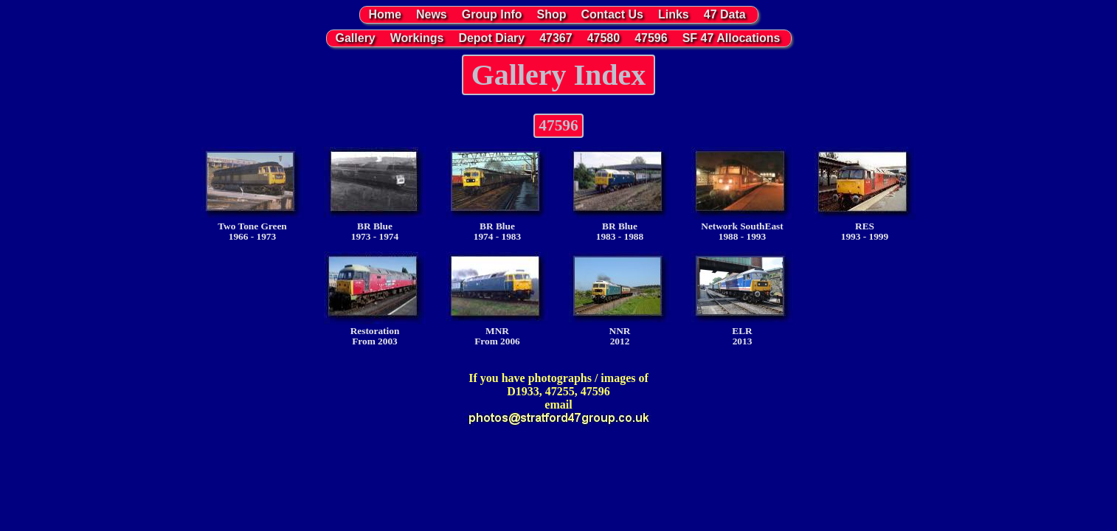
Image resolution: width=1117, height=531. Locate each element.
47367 (556, 38)
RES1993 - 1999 (865, 194)
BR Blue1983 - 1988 (620, 194)
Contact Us (612, 14)
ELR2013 (742, 299)
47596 (651, 38)
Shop (552, 14)
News (431, 14)
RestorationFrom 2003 (375, 299)
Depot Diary (491, 38)
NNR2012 (620, 299)
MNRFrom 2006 (497, 299)
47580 (603, 38)
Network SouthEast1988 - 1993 (742, 194)
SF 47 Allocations (731, 38)
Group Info (492, 14)
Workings (417, 38)
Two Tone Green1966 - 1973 (252, 194)
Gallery (356, 38)
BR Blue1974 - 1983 (497, 194)
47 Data (725, 14)
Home (385, 14)
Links (673, 14)
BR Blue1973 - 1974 (375, 194)
